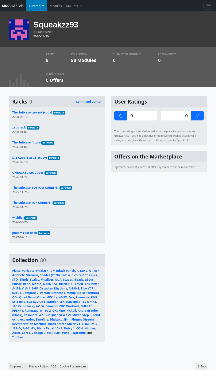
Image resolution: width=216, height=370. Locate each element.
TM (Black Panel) (63, 271)
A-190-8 (74, 288)
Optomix (79, 333)
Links (93, 275)
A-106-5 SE (50, 284)
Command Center (89, 102)
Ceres (26, 333)
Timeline (42, 319)
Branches (58, 293)
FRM (68, 6)
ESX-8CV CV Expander (42, 302)
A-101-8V (29, 328)
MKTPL (78, 6)
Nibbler (89, 328)
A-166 (40, 306)
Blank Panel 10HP (49, 328)
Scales (34, 279)
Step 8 (86, 315)
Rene (26, 284)
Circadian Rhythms (53, 288)
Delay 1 (69, 328)
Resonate (31, 315)
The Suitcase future (26, 142)
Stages (68, 279)
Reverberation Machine (29, 324)
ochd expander (23, 319)
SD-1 (66, 319)
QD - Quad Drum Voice (28, 297)
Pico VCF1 (88, 288)
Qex (71, 297)
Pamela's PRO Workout (62, 306)
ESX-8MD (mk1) (70, 302)
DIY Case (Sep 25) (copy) (29, 158)
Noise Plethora (88, 293)
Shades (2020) (50, 275)
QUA (58, 279)
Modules (56, 6)
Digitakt (56, 319)
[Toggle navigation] (208, 5)
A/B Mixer (92, 284)
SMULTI (86, 306)
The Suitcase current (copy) (32, 112)
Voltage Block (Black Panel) (51, 333)
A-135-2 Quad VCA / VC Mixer (60, 315)
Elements (82, 297)
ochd (96, 315)
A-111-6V (31, 288)
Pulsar (17, 284)
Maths (36, 284)
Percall (45, 293)
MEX (49, 297)
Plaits (16, 271)
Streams (32, 275)
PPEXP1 (17, 311)
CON (79, 328)
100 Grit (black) (23, 306)
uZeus (89, 279)
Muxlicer (46, 279)
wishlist (18, 218)
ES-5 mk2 (18, 302)
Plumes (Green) (82, 319)
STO (15, 279)
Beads (78, 279)
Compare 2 (30, 293)
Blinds (23, 279)
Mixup (71, 293)
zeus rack (19, 127)
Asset (16, 333)
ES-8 (94, 297)
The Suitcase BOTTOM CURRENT (35, 188)
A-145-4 (94, 271)
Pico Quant (80, 275)
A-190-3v (18, 275)
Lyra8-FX (60, 297)
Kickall (71, 311)
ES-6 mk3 (89, 302)
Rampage (32, 311)
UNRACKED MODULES (28, 173)
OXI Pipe (58, 311)
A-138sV (18, 288)
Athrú (78, 284)
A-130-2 (82, 271)
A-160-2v (87, 324)
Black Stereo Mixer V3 (64, 324)
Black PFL (66, 284)
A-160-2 (45, 311)
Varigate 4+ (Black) (35, 271)
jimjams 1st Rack (24, 233)
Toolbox (18, 337)
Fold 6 (65, 275)
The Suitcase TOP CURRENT (32, 203)
